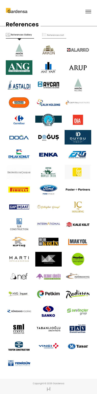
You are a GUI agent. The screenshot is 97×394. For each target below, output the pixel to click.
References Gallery (21, 34)
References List (55, 35)
